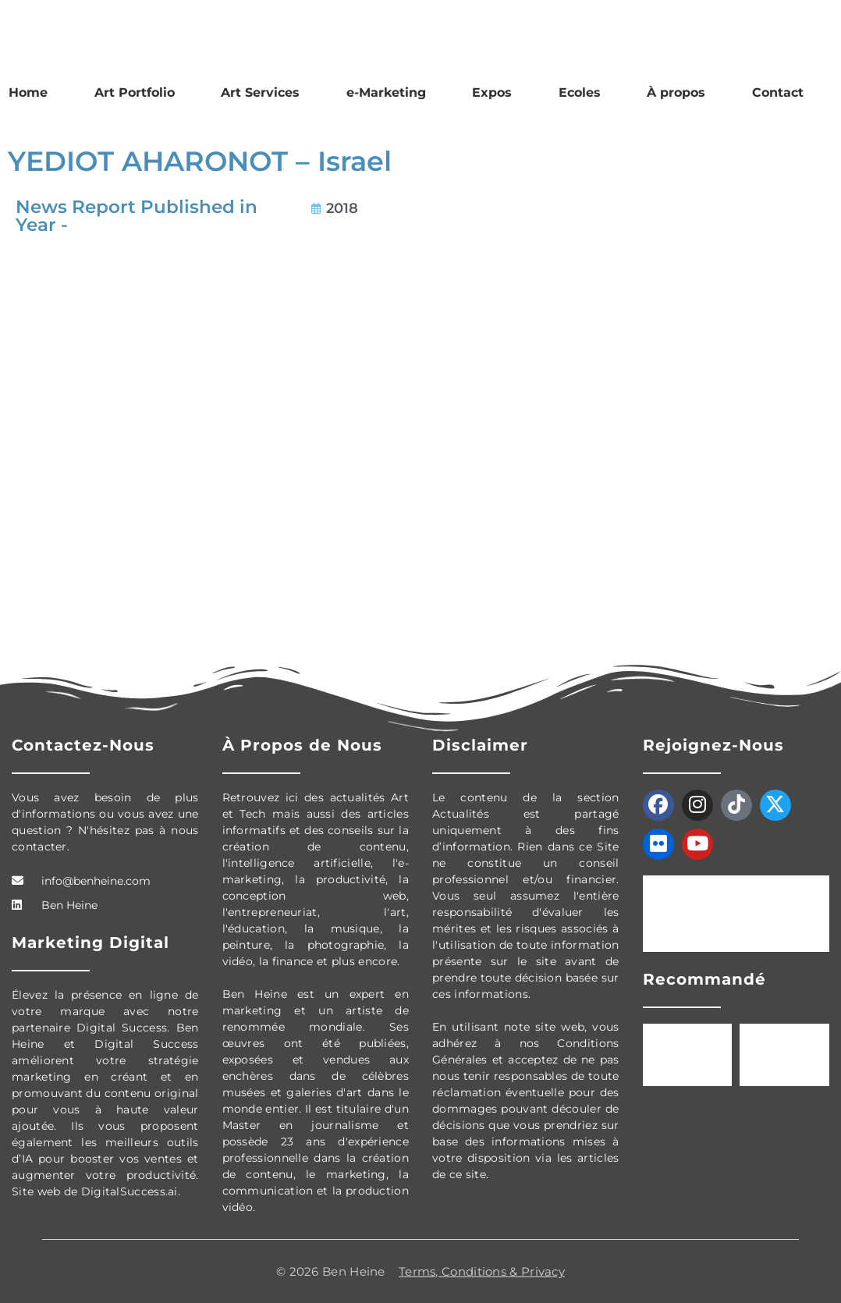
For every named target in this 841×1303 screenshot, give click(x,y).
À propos (676, 92)
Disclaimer (480, 745)
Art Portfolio (134, 92)
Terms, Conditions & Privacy (482, 1271)
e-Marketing (386, 92)
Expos (492, 92)
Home (28, 92)
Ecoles (580, 92)
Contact (778, 92)
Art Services (260, 92)
